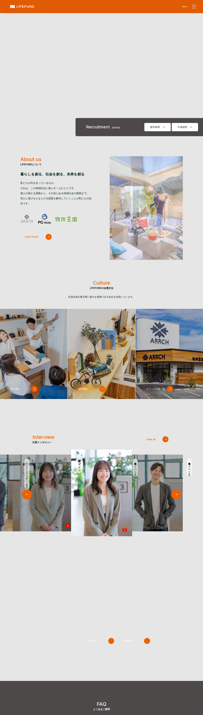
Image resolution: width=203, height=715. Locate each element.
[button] (176, 494)
